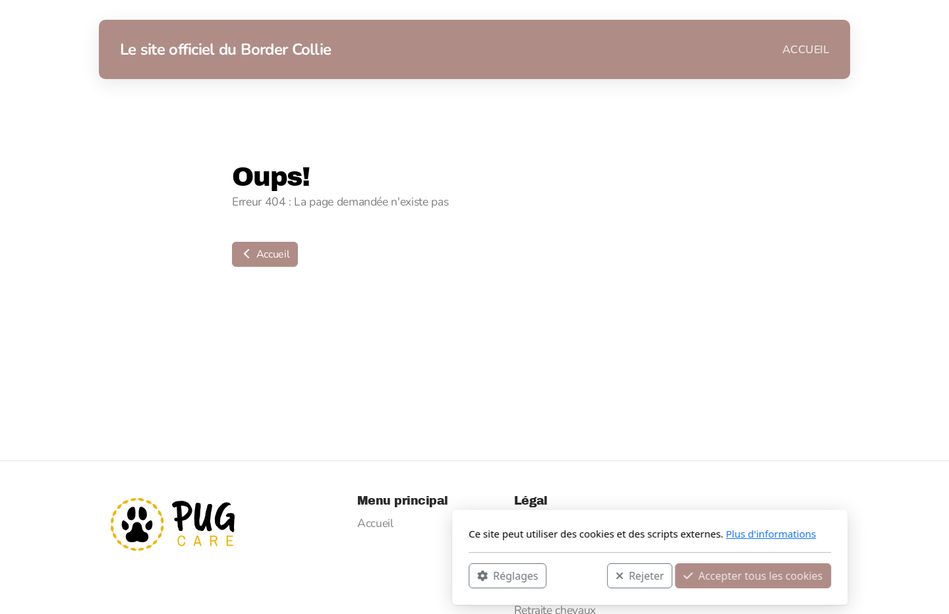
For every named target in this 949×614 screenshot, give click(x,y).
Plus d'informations (595, 533)
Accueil (265, 254)
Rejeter (464, 575)
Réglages (332, 575)
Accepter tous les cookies (577, 575)
